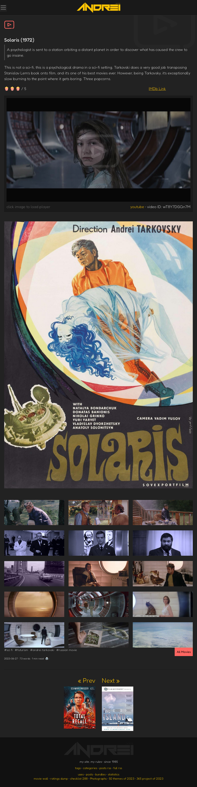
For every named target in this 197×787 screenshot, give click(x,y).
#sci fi (8, 650)
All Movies (184, 652)
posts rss (105, 768)
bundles (100, 774)
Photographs (98, 778)
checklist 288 (79, 778)
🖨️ (46, 658)
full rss (117, 768)
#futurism (21, 650)
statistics (113, 774)
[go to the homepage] (98, 7)
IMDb (157, 88)
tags (78, 768)
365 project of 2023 (150, 778)
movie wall (41, 778)
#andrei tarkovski (42, 650)
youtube (137, 206)
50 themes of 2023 (121, 778)
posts (89, 774)
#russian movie (66, 650)
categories (90, 768)
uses (81, 774)
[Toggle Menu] (3, 8)
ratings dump (59, 778)
